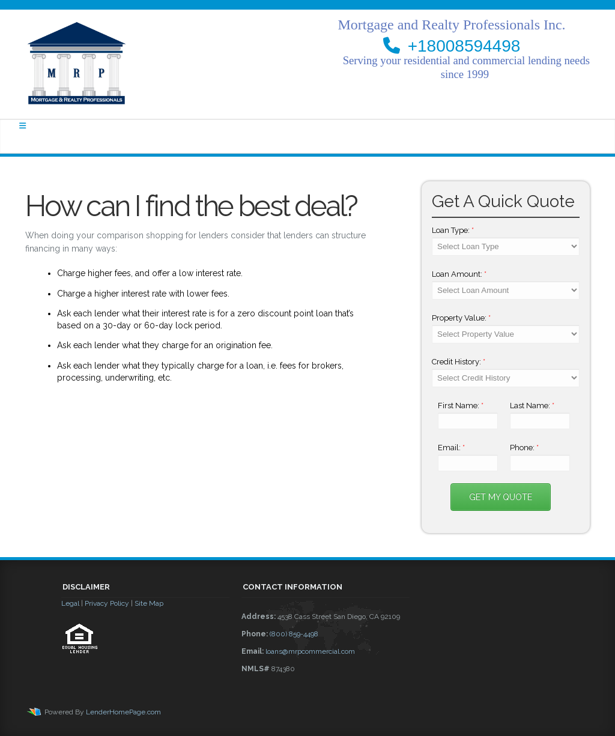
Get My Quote (500, 497)
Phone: (524, 447)
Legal (70, 603)
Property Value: (461, 317)
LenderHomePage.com (123, 712)
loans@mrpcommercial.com (310, 651)
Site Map (149, 603)
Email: (451, 447)
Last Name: (532, 405)
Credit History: (458, 361)
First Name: (460, 405)
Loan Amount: (459, 274)
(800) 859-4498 (294, 634)
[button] (145, 686)
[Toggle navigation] (22, 125)
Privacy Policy (107, 603)
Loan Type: (453, 230)
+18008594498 (464, 46)
